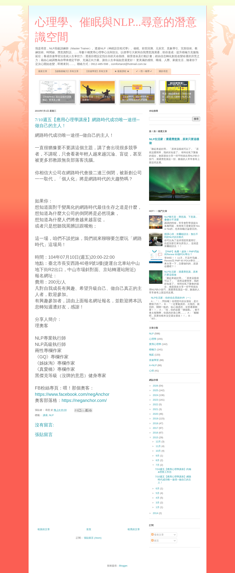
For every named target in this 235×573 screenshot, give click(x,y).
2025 (156, 390)
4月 (158, 497)
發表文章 (157, 534)
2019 (156, 418)
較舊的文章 (134, 529)
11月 (158, 446)
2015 (156, 437)
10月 (158, 450)
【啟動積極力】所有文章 (66, 71)
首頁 (88, 529)
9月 (158, 455)
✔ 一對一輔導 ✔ (144, 71)
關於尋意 (163, 71)
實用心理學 (155, 344)
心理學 (152, 339)
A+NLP (153, 365)
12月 (158, 441)
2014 (156, 513)
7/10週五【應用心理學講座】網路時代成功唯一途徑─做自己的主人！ (173, 479)
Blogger (123, 565)
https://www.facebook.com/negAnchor (72, 394)
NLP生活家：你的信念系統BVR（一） (171, 297)
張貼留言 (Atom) (93, 537)
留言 (155, 540)
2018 (156, 423)
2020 (156, 413)
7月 (158, 465)
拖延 (151, 354)
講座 (45, 415)
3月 (158, 502)
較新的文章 (44, 529)
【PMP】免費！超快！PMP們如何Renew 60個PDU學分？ (181, 253)
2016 (156, 432)
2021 (156, 409)
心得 (151, 370)
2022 (156, 404)
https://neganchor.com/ (84, 400)
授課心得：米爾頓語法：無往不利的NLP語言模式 (181, 235)
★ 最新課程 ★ (122, 71)
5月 (158, 493)
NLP (51, 415)
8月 (158, 460)
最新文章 (42, 71)
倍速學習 (154, 360)
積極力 (152, 349)
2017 (156, 428)
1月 (158, 507)
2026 (156, 385)
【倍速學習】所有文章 (96, 71)
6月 (158, 488)
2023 (156, 399)
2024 (156, 395)
